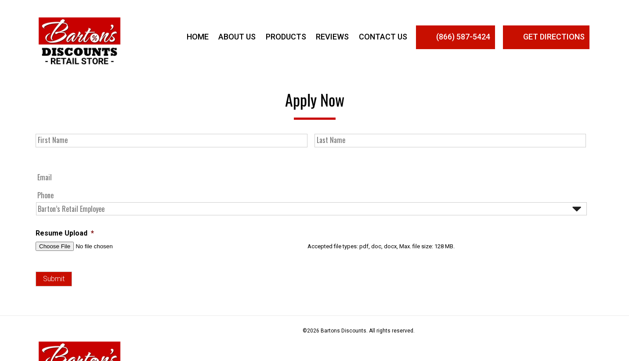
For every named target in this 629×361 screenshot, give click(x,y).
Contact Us (383, 36)
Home (198, 36)
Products (286, 36)
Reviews (332, 36)
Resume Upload (65, 233)
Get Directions (546, 37)
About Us (237, 36)
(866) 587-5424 (455, 37)
